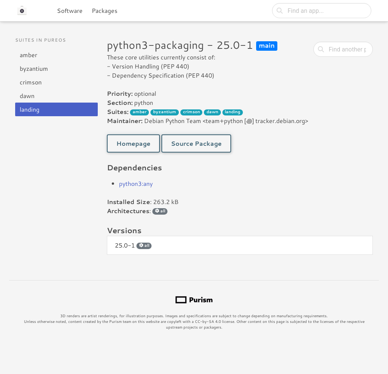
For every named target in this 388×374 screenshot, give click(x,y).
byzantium (34, 68)
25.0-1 (133, 245)
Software (70, 10)
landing (29, 109)
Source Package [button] (196, 143)
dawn (27, 95)
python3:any (136, 183)
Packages (104, 10)
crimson (31, 82)
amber (28, 54)
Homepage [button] (133, 143)
